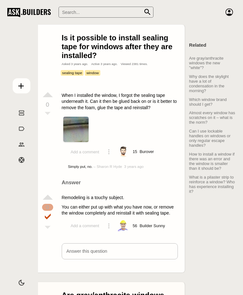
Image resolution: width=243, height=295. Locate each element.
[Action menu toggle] (109, 151)
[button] (120, 251)
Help (18, 167)
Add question (18, 84)
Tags (18, 136)
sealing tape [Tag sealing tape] (72, 73)
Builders (18, 151)
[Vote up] (47, 94)
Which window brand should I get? (208, 102)
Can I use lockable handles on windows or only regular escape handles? (210, 138)
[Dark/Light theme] (18, 280)
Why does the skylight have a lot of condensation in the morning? (209, 83)
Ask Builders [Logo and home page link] (30, 12)
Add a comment (85, 152)
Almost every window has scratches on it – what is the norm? (212, 117)
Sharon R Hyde (109, 166)
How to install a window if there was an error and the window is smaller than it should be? (212, 161)
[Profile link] (147, 152)
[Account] (229, 12)
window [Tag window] (92, 73)
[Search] (106, 12)
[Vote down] (47, 114)
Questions (18, 120)
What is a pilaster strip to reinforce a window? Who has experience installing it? (212, 184)
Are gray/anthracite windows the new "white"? (206, 63)
